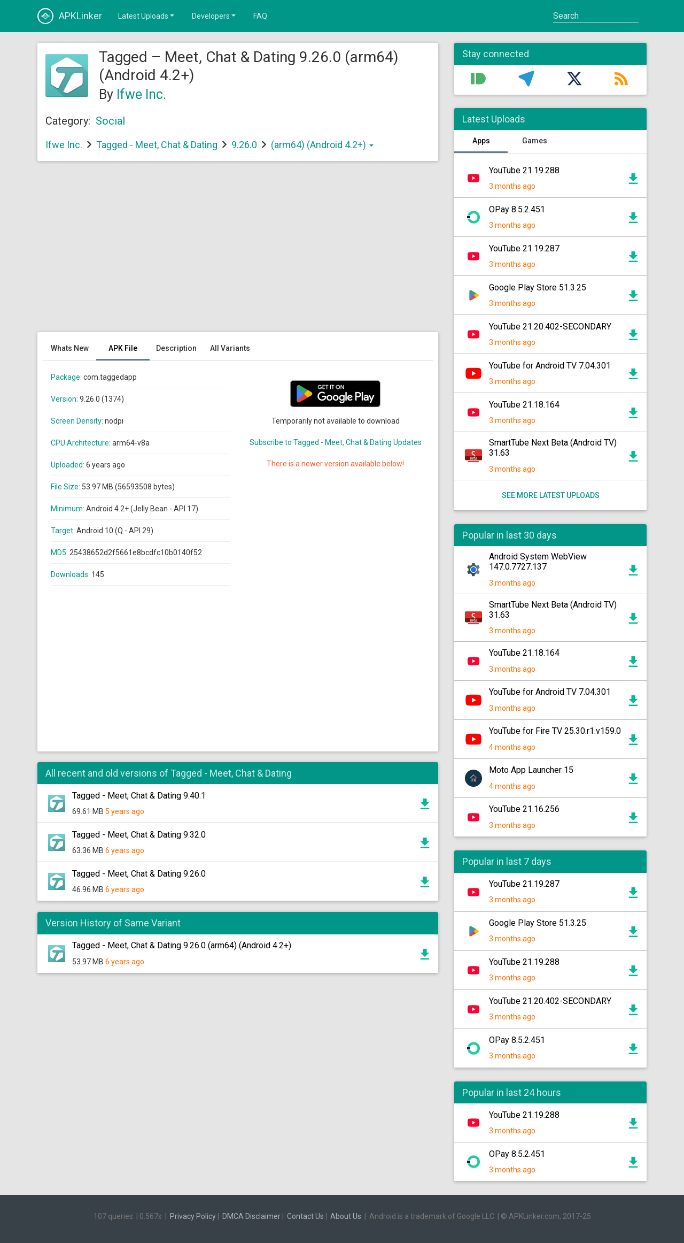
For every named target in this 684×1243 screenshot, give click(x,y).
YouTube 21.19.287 (524, 248)
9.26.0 (245, 144)
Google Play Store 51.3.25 (537, 287)
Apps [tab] (481, 140)
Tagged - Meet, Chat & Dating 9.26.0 (139, 874)
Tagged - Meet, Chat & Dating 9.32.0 (139, 835)
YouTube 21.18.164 (524, 405)
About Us (345, 1216)
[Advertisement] (237, 252)
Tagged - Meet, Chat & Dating (156, 144)
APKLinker (69, 16)
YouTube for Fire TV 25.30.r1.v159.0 (555, 731)
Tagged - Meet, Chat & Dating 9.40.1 (139, 796)
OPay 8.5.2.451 (517, 209)
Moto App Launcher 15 (531, 770)
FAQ (260, 16)
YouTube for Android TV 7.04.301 (550, 365)
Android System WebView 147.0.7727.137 (538, 561)
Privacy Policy (193, 1216)
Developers (214, 15)
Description (176, 348)
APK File (122, 348)
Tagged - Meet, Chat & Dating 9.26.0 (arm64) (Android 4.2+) (181, 945)
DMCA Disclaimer (251, 1216)
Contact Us (305, 1216)
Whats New (70, 348)
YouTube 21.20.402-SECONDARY (550, 326)
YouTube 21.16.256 (524, 809)
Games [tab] (534, 140)
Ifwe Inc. (141, 94)
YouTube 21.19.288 (524, 170)
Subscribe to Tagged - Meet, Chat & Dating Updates (336, 442)
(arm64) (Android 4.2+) (322, 144)
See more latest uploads (551, 495)
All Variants (230, 348)
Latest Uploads (147, 15)
